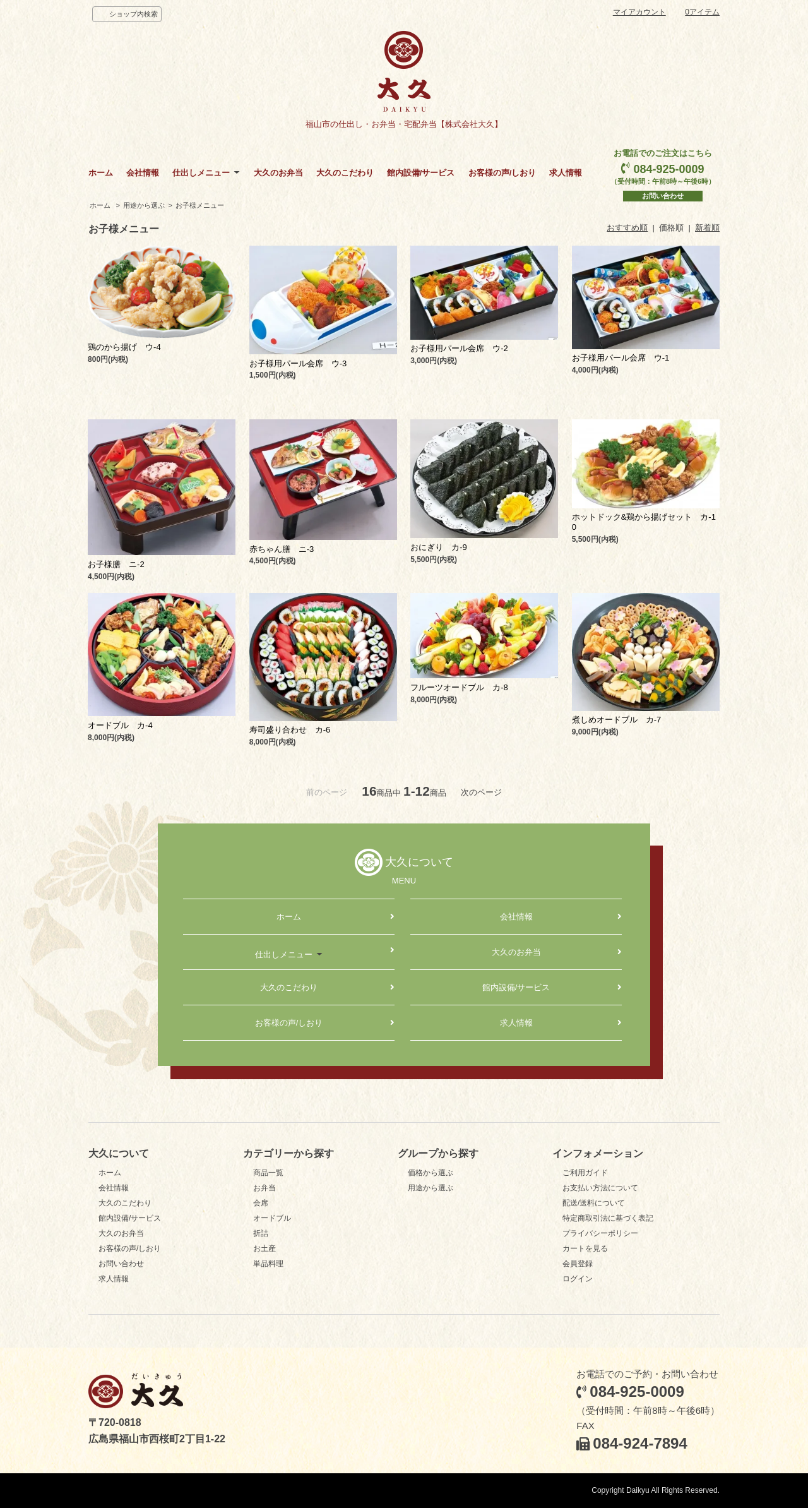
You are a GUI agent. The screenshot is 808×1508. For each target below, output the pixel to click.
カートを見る (585, 1248)
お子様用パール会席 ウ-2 (459, 348)
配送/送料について (593, 1203)
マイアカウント (639, 12)
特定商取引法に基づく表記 (607, 1218)
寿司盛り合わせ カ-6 (290, 729)
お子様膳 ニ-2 (116, 564)
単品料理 (268, 1263)
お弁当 (264, 1187)
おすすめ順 (627, 227)
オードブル (272, 1218)
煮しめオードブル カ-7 (617, 719)
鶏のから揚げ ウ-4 (124, 347)
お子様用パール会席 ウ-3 (298, 363)
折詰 (260, 1233)
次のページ (481, 792)
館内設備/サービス (421, 172)
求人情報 (565, 172)
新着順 (707, 227)
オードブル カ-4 (120, 725)
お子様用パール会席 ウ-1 (621, 357)
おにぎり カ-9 (438, 547)
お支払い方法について (600, 1187)
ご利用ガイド (585, 1172)
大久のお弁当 (278, 172)
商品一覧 (268, 1172)
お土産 (264, 1248)
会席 (260, 1203)
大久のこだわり (345, 172)
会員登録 (577, 1263)
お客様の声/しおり (502, 172)
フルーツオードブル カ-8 (459, 687)
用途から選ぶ (144, 205)
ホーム (100, 172)
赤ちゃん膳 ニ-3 (281, 549)
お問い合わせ (663, 196)
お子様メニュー (199, 205)
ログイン (577, 1278)
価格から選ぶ (430, 1172)
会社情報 (142, 172)
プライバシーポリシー (600, 1233)
